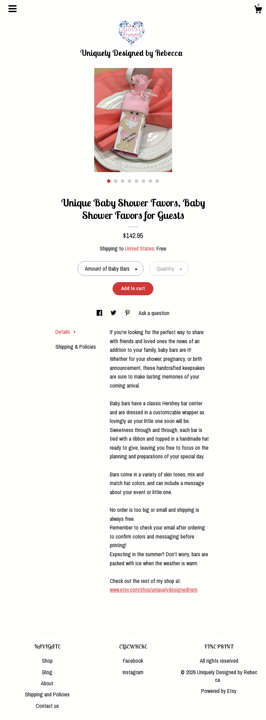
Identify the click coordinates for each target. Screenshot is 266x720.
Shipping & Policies (75, 346)
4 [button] (129, 181)
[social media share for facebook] (100, 313)
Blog (47, 672)
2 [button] (115, 181)
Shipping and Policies (47, 694)
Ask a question (154, 313)
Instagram (133, 672)
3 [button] (122, 181)
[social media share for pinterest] (128, 313)
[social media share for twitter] (114, 313)
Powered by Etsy (219, 691)
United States (139, 248)
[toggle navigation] (12, 8)
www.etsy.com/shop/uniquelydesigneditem (153, 589)
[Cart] (258, 10)
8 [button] (157, 181)
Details (65, 332)
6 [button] (143, 181)
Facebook (133, 660)
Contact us (47, 706)
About (47, 683)
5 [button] (136, 181)
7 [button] (150, 181)
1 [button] (108, 181)
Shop (47, 660)
